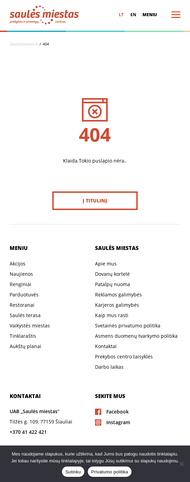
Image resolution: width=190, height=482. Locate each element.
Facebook (117, 411)
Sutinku (73, 471)
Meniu (149, 15)
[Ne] (181, 463)
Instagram (118, 422)
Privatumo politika (109, 471)
